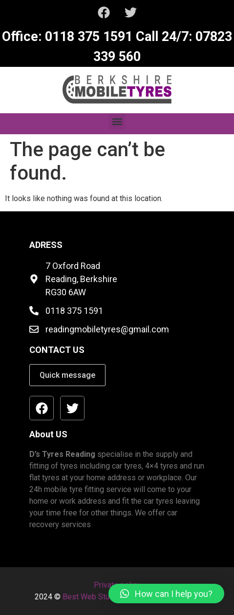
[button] (117, 121)
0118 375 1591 (87, 36)
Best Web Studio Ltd (98, 596)
